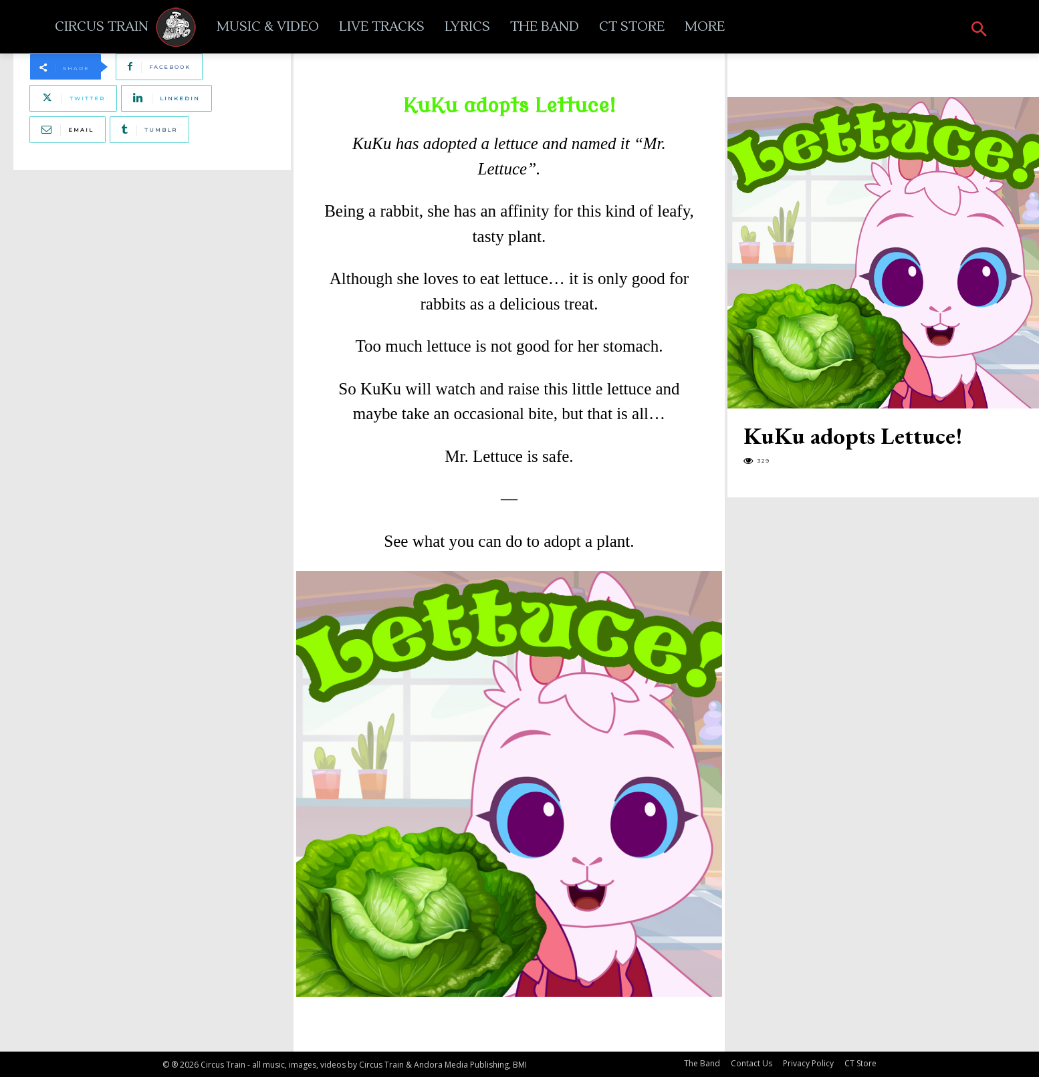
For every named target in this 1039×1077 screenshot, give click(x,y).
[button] (979, 30)
